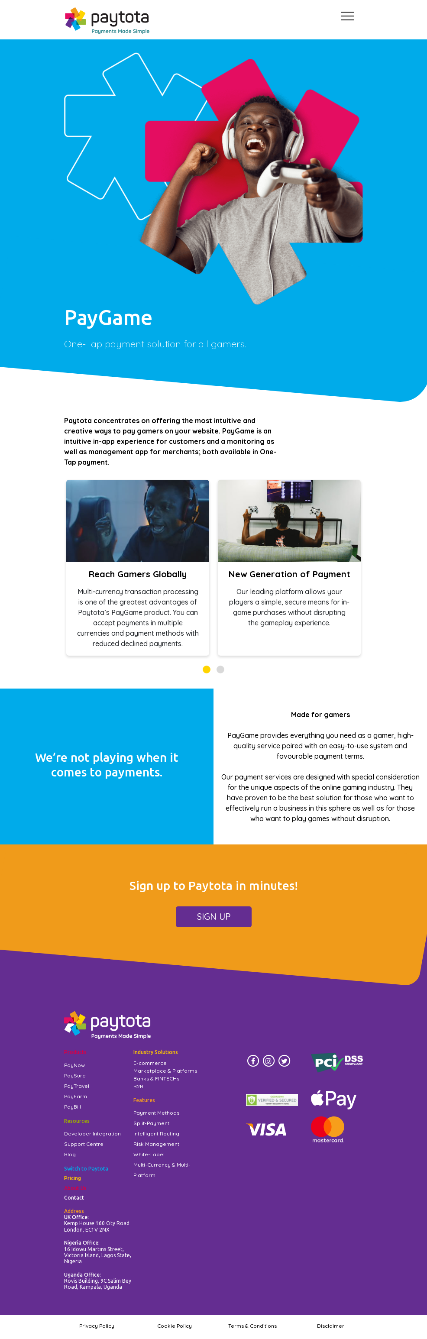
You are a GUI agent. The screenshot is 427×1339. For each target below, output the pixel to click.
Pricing (72, 1178)
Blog (70, 1154)
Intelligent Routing (156, 1133)
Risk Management (156, 1144)
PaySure (75, 1075)
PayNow (74, 1065)
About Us (75, 1188)
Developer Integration (92, 1133)
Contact (74, 1197)
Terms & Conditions (252, 1326)
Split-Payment (151, 1123)
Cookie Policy (174, 1326)
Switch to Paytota (86, 1168)
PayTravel (76, 1086)
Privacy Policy (96, 1326)
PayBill (72, 1106)
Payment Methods (156, 1112)
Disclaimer (330, 1326)
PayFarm (75, 1096)
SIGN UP (213, 916)
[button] (207, 669)
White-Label (149, 1154)
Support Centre (84, 1144)
